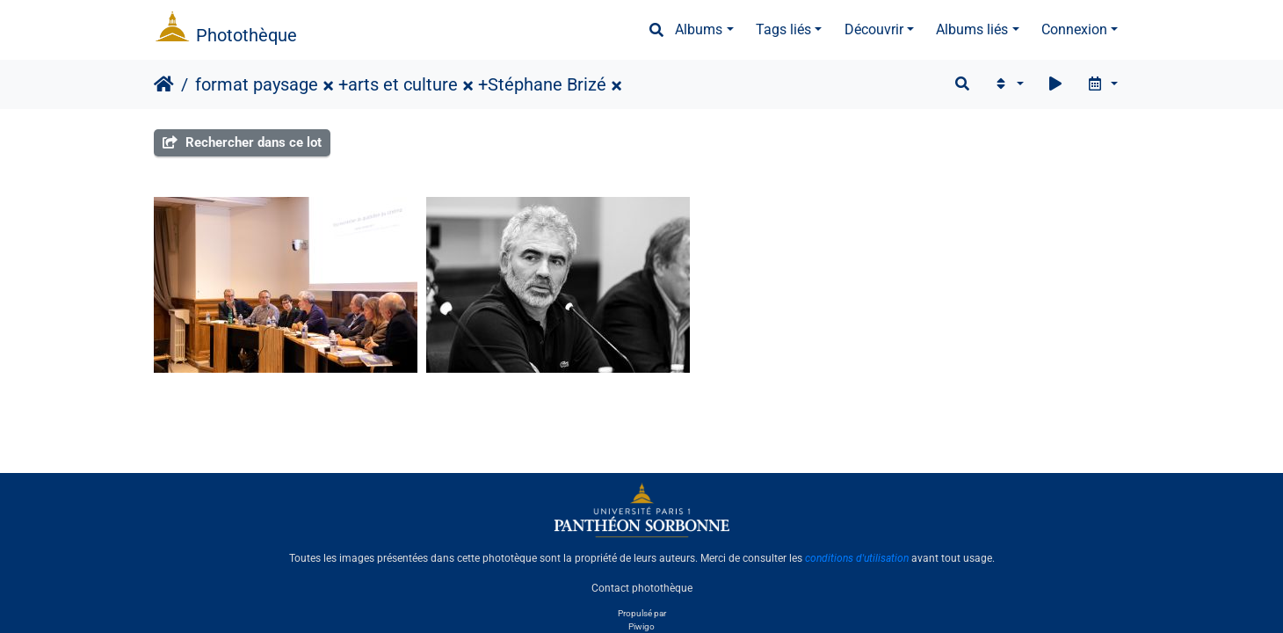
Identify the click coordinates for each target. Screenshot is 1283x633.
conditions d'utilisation (857, 558)
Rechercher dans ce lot (242, 142)
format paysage (256, 84)
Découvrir (873, 29)
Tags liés (783, 29)
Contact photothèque (641, 588)
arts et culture (403, 84)
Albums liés (972, 29)
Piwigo (641, 626)
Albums (698, 29)
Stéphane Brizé (547, 84)
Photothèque (246, 35)
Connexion (1074, 29)
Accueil (164, 84)
